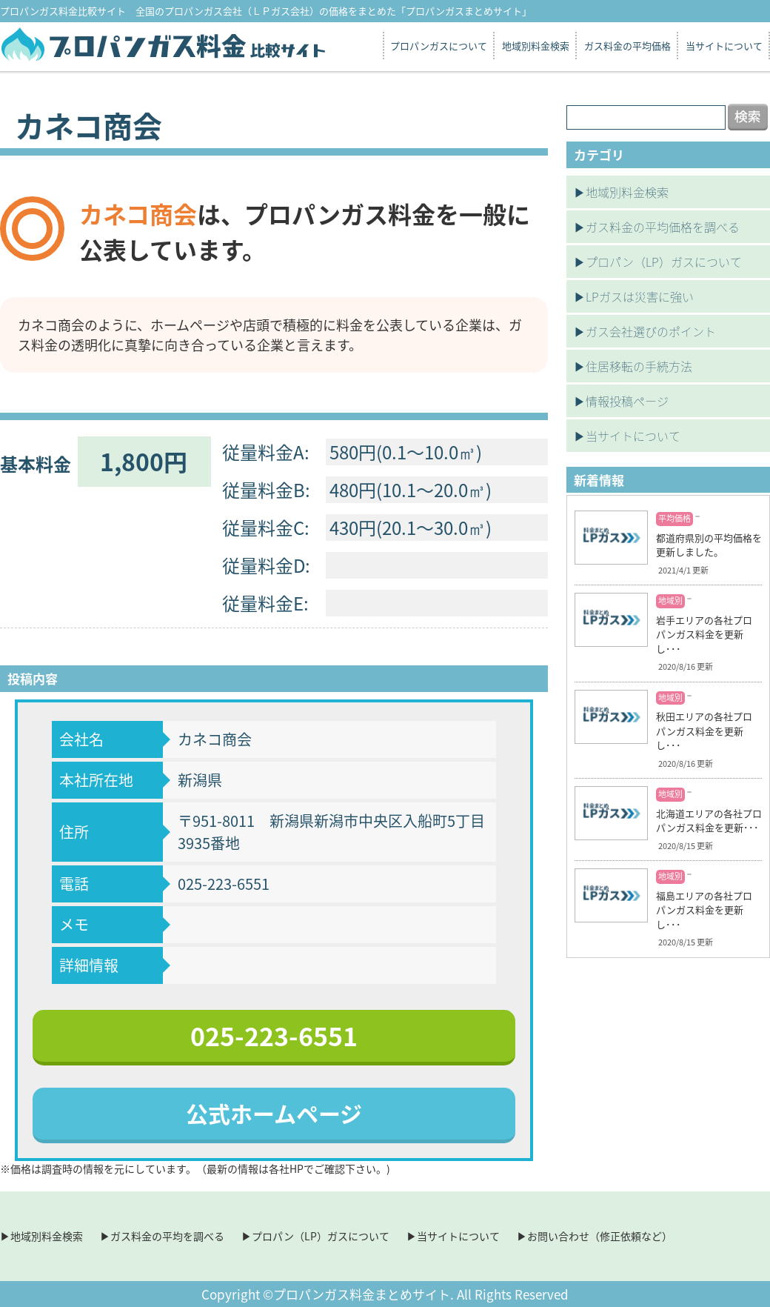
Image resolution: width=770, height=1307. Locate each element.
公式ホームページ (274, 1113)
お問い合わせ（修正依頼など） (599, 1235)
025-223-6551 (274, 1035)
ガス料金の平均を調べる (167, 1235)
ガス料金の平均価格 (627, 46)
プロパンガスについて (438, 46)
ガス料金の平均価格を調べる (663, 227)
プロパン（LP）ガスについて (664, 261)
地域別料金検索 (535, 46)
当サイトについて (724, 46)
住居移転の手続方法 (639, 366)
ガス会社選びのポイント (651, 331)
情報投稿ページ (627, 401)
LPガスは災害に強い (640, 296)
